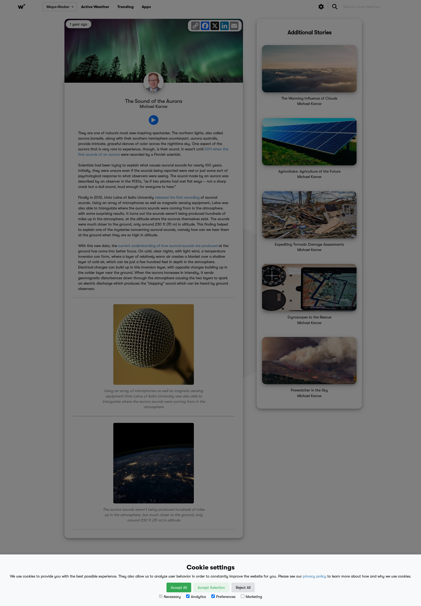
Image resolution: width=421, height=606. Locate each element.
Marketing (251, 596)
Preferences (223, 596)
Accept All (179, 587)
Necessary (170, 596)
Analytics (196, 596)
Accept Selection (211, 587)
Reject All (243, 587)
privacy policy (314, 576)
